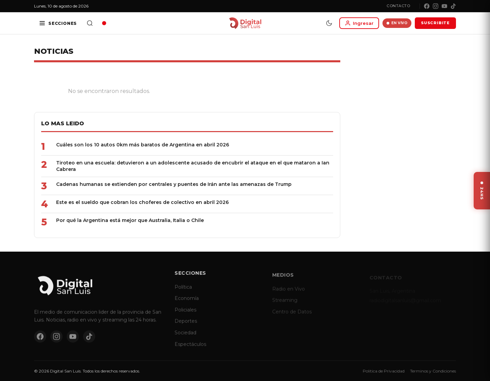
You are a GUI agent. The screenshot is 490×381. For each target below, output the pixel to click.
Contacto (398, 5)
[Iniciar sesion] (359, 23)
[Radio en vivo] (104, 23)
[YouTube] (444, 6)
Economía (187, 303)
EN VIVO (397, 23)
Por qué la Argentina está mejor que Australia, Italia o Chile (130, 220)
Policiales (185, 315)
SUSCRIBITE (435, 22)
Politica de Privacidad (384, 371)
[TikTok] (453, 6)
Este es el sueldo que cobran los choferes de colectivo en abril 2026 (142, 202)
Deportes (186, 326)
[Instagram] (435, 6)
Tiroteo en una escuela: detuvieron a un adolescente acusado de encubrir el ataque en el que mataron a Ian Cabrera (192, 166)
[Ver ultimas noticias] (482, 190)
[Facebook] (426, 6)
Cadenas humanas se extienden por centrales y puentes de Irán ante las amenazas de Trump (174, 184)
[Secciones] (58, 23)
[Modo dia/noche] (329, 23)
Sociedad (185, 338)
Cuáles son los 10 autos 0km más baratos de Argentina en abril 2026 (142, 145)
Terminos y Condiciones (433, 371)
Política (183, 292)
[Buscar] (90, 23)
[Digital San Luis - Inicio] (245, 23)
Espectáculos (190, 349)
